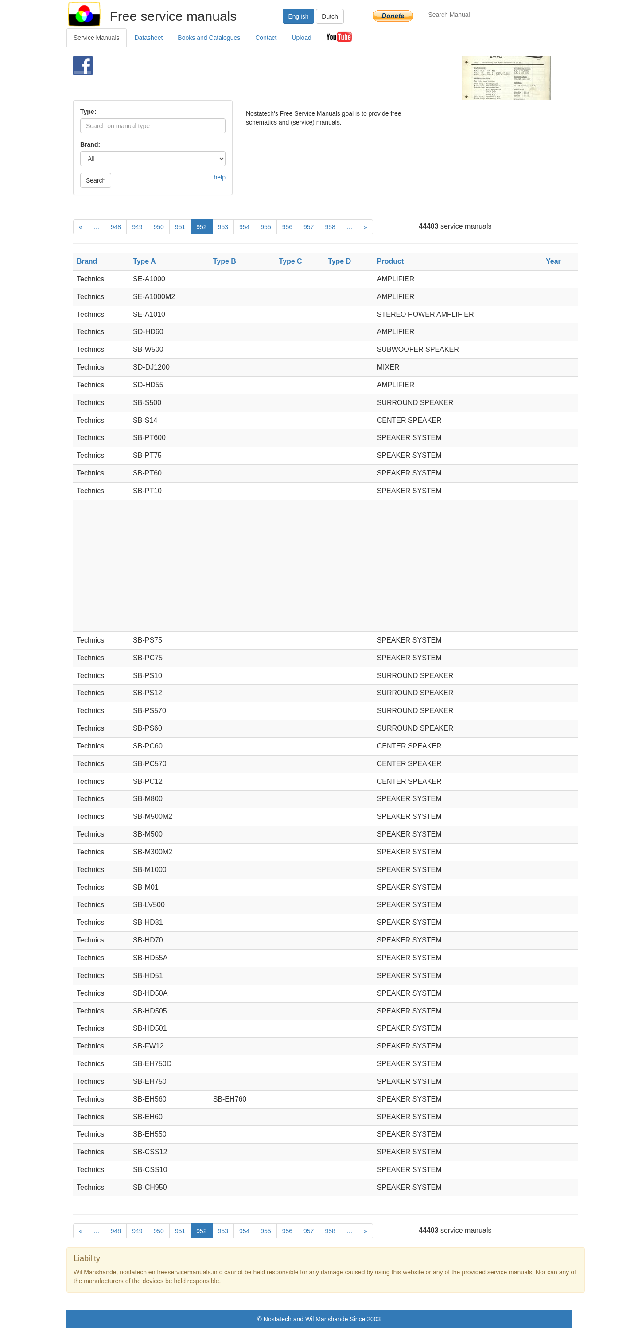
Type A (144, 261)
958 (330, 226)
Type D (339, 261)
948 (116, 226)
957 (308, 226)
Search (95, 180)
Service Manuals (97, 37)
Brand (87, 261)
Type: (88, 111)
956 (287, 226)
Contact (265, 37)
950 (159, 226)
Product (390, 261)
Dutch (330, 16)
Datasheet (149, 37)
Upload (301, 37)
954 (244, 226)
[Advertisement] (304, 78)
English (298, 16)
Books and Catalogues (209, 37)
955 (266, 226)
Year (553, 261)
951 (180, 226)
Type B (224, 261)
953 (223, 226)
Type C (290, 261)
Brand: (90, 144)
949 (137, 226)
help (220, 177)
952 (201, 226)
